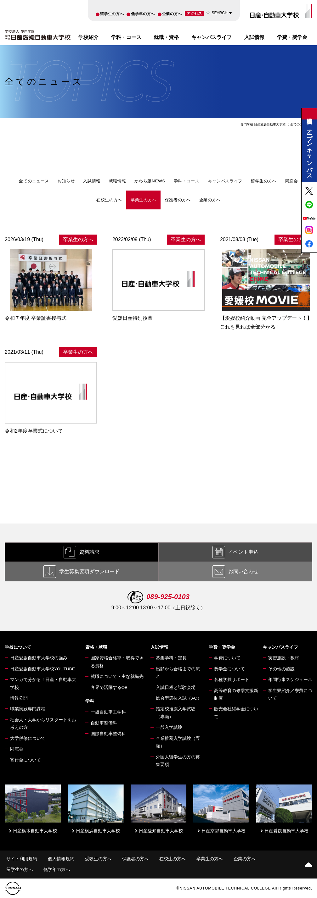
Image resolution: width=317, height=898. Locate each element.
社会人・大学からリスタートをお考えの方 (43, 724)
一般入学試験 (169, 727)
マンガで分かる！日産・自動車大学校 (43, 683)
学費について (227, 658)
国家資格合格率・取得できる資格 (117, 662)
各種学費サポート (231, 679)
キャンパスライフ (211, 37)
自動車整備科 (104, 723)
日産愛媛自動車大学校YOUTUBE (42, 669)
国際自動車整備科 (108, 733)
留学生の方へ (112, 14)
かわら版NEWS (149, 181)
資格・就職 (96, 647)
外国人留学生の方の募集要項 (178, 761)
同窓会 (291, 181)
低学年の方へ (143, 14)
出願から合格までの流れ (178, 673)
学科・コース (126, 37)
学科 (89, 701)
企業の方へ (172, 14)
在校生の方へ (109, 199)
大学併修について (27, 738)
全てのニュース (34, 181)
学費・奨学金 (292, 37)
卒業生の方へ (143, 199)
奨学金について (229, 669)
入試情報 (254, 37)
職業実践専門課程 (27, 709)
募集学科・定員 (171, 658)
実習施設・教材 (283, 658)
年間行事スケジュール (290, 679)
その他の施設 (281, 669)
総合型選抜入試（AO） (179, 698)
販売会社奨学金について (236, 713)
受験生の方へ (98, 858)
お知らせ (66, 181)
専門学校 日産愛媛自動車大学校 (263, 124)
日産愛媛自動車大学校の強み (38, 658)
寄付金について (25, 760)
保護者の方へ (178, 199)
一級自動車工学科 (108, 712)
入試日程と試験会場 (175, 687)
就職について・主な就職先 (117, 676)
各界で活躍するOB (109, 687)
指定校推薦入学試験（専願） (175, 713)
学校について (18, 647)
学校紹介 (88, 37)
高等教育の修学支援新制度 (236, 694)
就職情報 (117, 181)
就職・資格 (166, 37)
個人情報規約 (61, 858)
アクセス (194, 13)
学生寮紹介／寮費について (290, 694)
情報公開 (19, 698)
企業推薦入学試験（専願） (178, 742)
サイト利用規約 (21, 858)
